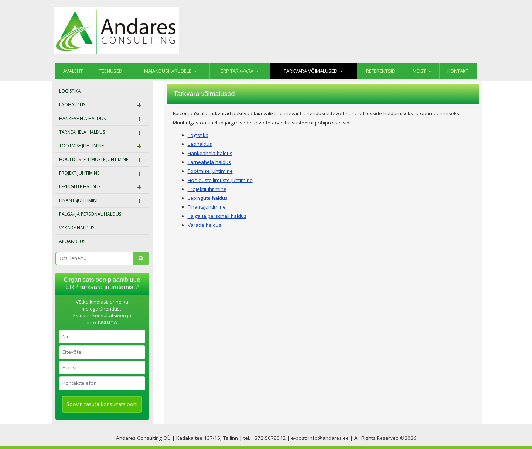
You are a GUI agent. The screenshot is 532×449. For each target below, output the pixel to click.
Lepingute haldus (79, 187)
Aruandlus (72, 241)
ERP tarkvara (237, 71)
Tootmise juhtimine (81, 146)
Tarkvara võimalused (310, 71)
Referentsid (380, 71)
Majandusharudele (167, 71)
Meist (419, 71)
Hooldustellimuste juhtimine (93, 159)
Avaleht (73, 71)
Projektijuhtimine (79, 173)
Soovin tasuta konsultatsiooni (101, 404)
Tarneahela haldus (82, 132)
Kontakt (457, 71)
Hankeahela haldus (82, 118)
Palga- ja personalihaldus (90, 214)
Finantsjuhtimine (79, 200)
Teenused (110, 71)
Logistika (70, 91)
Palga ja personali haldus (217, 216)
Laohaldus (72, 105)
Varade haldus (76, 227)
